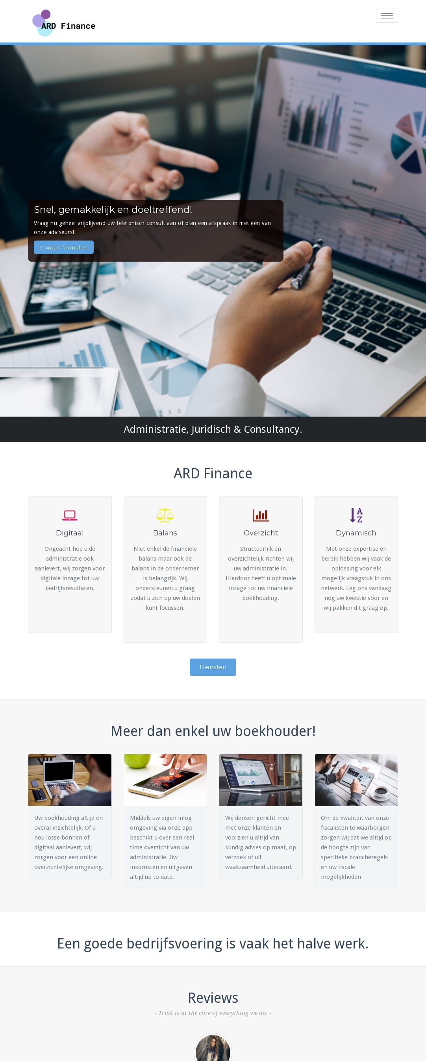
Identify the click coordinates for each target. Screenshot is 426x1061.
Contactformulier (63, 247)
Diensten (213, 667)
